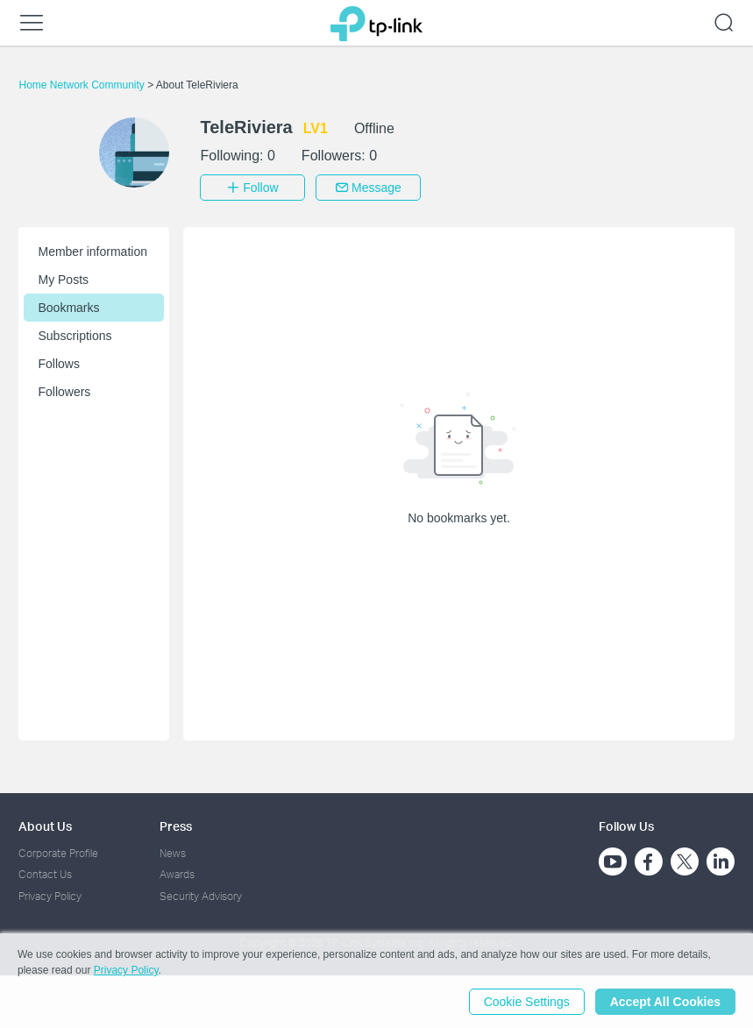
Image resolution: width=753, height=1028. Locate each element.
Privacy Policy (50, 896)
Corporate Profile (58, 853)
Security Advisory (201, 896)
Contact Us (45, 874)
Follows (58, 364)
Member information (92, 252)
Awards (177, 874)
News (173, 853)
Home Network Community (82, 85)
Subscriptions (74, 336)
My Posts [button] (63, 280)
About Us (45, 826)
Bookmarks (68, 308)
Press (176, 826)
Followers (64, 392)
